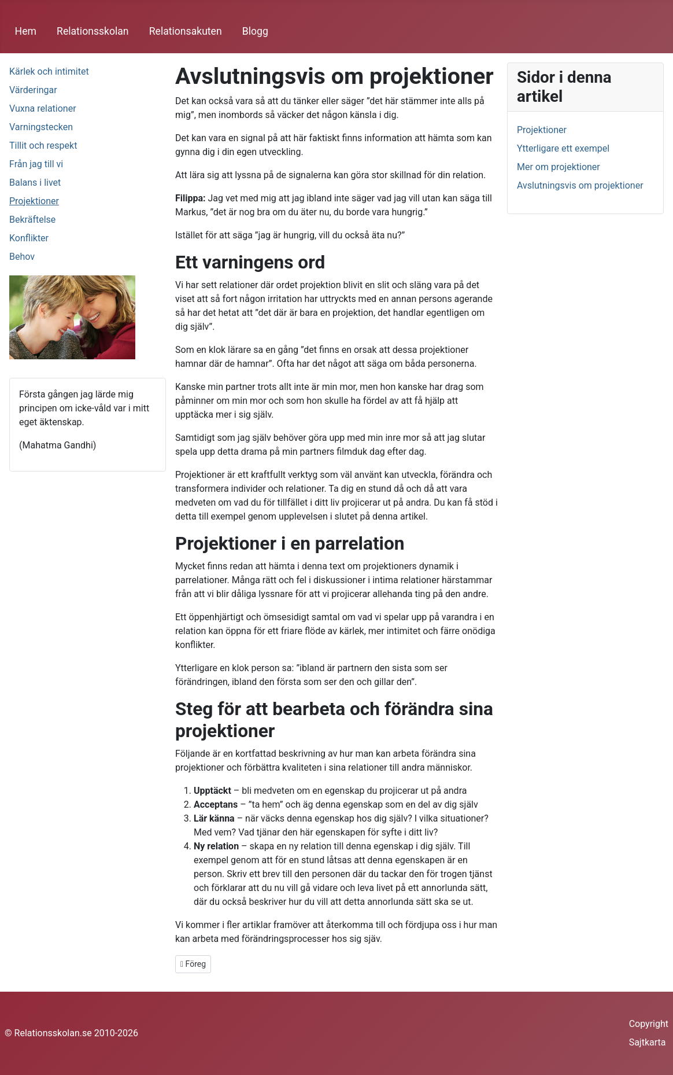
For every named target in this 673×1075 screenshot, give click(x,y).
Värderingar (33, 89)
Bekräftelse (32, 219)
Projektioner (34, 201)
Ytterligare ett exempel (563, 148)
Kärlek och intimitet (49, 71)
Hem (25, 31)
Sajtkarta (647, 1042)
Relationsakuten (185, 31)
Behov (22, 256)
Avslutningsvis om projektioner (580, 185)
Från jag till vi (36, 164)
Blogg (255, 31)
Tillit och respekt (43, 145)
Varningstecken (41, 127)
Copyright (648, 1023)
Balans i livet (35, 182)
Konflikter (29, 238)
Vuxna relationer (42, 108)
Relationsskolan (92, 31)
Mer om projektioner (558, 166)
